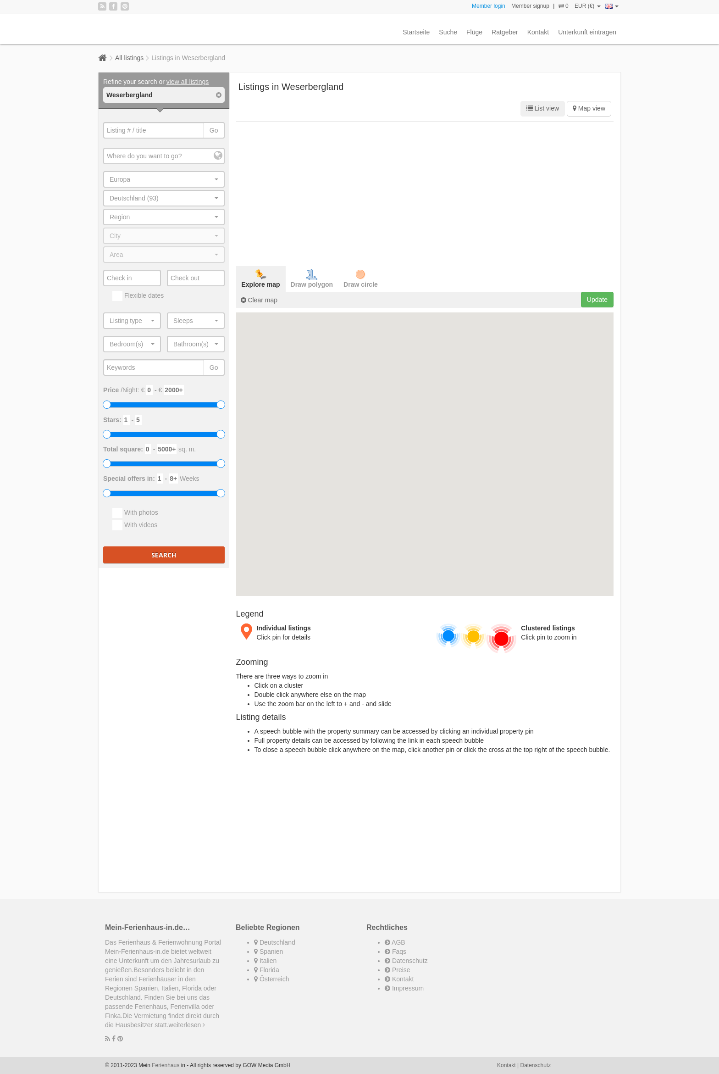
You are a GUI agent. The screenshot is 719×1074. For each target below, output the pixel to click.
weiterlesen (187, 1025)
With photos (135, 513)
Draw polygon (312, 278)
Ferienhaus (165, 1065)
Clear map (259, 300)
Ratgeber (505, 32)
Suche (448, 32)
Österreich (271, 979)
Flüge (474, 32)
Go (214, 130)
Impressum (404, 988)
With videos (134, 525)
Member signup (530, 6)
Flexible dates (138, 296)
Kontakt (538, 32)
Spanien (268, 951)
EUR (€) (588, 6)
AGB (395, 942)
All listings (129, 57)
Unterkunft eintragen (587, 32)
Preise (397, 970)
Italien (265, 960)
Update (597, 299)
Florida (266, 970)
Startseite (416, 32)
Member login (488, 6)
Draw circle (360, 278)
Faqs (395, 951)
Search (163, 555)
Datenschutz (406, 960)
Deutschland (274, 942)
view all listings (187, 81)
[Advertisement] (425, 192)
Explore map (261, 278)
